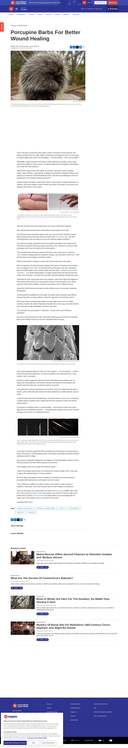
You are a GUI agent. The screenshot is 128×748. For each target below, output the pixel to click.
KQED (23, 497)
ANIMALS (31, 516)
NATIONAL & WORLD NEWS (46, 512)
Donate (114, 5)
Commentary (40, 600)
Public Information (75, 712)
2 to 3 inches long (61, 241)
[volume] (16, 13)
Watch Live (101, 5)
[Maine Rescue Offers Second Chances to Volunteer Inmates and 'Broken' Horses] (23, 561)
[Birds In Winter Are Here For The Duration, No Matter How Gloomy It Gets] (23, 606)
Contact (49, 712)
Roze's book (33, 272)
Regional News (40, 555)
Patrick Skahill (14, 585)
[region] (32, 729)
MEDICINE (20, 516)
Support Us (73, 716)
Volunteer (73, 720)
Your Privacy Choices (48, 743)
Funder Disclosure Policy (101, 708)
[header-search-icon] (84, 4)
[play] (11, 13)
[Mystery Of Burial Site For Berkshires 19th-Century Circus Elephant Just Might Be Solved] (23, 632)
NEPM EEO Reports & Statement (103, 716)
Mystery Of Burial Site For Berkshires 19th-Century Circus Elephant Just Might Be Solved (73, 630)
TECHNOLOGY (74, 512)
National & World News (19, 29)
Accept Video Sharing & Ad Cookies (15, 743)
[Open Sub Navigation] (14, 18)
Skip (33, 743)
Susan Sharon (40, 564)
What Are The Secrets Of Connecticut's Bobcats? (42, 582)
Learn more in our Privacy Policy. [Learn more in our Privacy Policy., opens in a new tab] (37, 738)
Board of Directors (75, 708)
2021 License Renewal (100, 720)
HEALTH (62, 512)
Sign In (89, 4)
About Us (49, 708)
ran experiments (64, 402)
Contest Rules (74, 724)
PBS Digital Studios (35, 497)
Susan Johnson (40, 609)
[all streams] (112, 12)
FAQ (95, 712)
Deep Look (58, 495)
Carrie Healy (39, 635)
